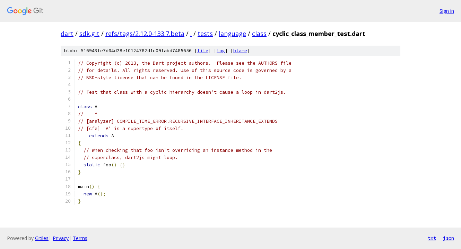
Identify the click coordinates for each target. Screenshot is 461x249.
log (221, 51)
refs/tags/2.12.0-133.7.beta (144, 33)
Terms (80, 238)
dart (67, 33)
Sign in (447, 11)
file (202, 51)
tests (205, 33)
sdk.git (89, 33)
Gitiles (42, 238)
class (259, 33)
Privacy (61, 238)
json (448, 238)
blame (240, 51)
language (232, 33)
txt (432, 238)
